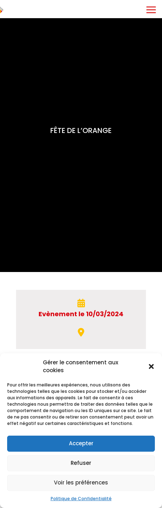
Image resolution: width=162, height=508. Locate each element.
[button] (151, 366)
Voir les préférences (81, 482)
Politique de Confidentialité (81, 499)
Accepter (81, 443)
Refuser (81, 463)
